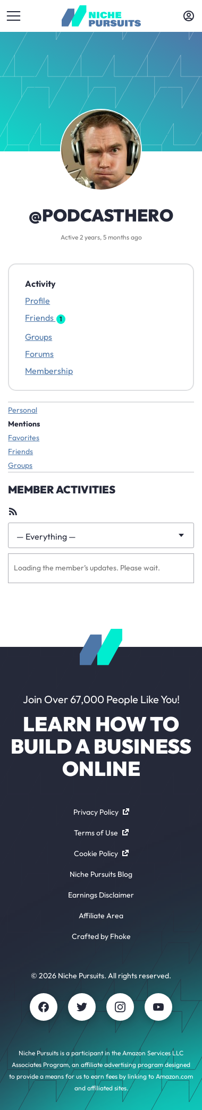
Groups (38, 336)
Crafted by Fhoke (101, 936)
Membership (49, 370)
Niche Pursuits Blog (101, 874)
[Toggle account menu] (188, 16)
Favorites (23, 437)
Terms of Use (101, 833)
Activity (40, 283)
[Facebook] (43, 1007)
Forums (39, 353)
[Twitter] (82, 1007)
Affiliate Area (101, 915)
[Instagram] (120, 1007)
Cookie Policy (101, 853)
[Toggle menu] (13, 16)
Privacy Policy (101, 812)
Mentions (24, 424)
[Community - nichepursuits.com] (101, 16)
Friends (45, 317)
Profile (37, 300)
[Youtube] (158, 1007)
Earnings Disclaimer (101, 895)
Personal (22, 410)
